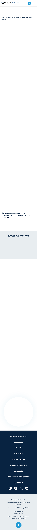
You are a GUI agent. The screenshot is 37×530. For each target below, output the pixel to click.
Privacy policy (18, 453)
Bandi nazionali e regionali (18, 436)
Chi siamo (18, 448)
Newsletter (12, 15)
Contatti (18, 483)
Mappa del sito (18, 471)
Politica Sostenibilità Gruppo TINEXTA (18, 477)
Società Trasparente (18, 459)
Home (4, 15)
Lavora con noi (18, 442)
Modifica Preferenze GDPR (18, 465)
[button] (18, 3)
